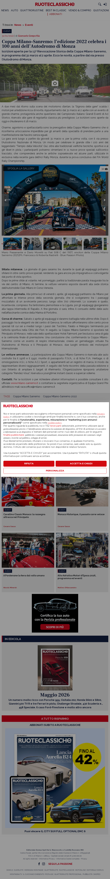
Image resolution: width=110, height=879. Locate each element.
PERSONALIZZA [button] (55, 470)
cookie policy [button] (55, 422)
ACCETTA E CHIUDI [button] (81, 463)
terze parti (55, 425)
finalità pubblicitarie (13, 435)
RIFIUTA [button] (29, 463)
